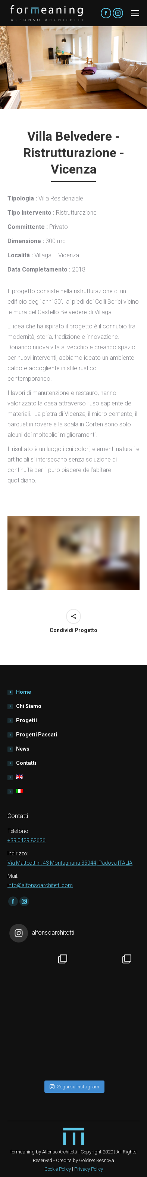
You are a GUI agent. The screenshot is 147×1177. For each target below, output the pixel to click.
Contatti (26, 763)
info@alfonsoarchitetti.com (40, 885)
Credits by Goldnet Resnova (85, 1160)
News (22, 749)
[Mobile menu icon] (135, 13)
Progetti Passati (36, 735)
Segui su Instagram (74, 1086)
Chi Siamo (28, 706)
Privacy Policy (88, 1169)
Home (23, 692)
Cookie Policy (57, 1169)
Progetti (26, 720)
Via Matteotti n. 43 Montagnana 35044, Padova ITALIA (69, 863)
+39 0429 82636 (26, 840)
